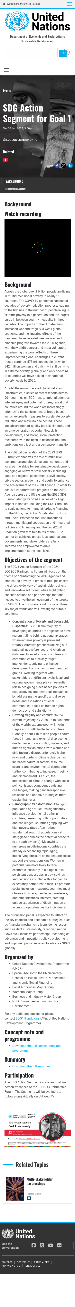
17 (29, 1198)
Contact (7, 1262)
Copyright (23, 1262)
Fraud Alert (41, 1262)
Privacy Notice (11, 1265)
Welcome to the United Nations (21, 4)
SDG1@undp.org (27, 1018)
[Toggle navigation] (69, 4)
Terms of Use (32, 1265)
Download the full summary (32, 1066)
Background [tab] (14, 181)
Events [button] (7, 90)
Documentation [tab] (15, 189)
